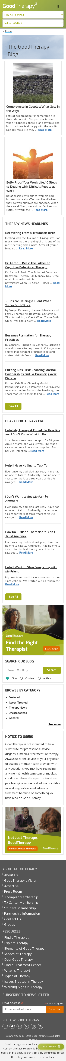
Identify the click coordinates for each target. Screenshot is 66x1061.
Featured (14, 697)
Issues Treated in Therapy (23, 981)
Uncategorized (18, 713)
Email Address (12, 1003)
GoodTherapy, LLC (41, 1036)
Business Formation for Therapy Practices (28, 338)
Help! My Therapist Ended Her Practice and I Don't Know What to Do (32, 432)
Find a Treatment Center (22, 965)
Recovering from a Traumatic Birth (30, 233)
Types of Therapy (17, 976)
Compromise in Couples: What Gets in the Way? (33, 109)
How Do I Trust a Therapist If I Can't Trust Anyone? (30, 534)
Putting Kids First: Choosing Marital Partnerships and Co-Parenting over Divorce (30, 374)
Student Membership (20, 908)
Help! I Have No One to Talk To (26, 466)
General (14, 718)
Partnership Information (22, 913)
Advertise (11, 886)
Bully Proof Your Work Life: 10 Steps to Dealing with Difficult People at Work (31, 187)
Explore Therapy (16, 943)
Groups (9, 924)
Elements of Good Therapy (24, 948)
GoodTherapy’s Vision (20, 880)
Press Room (13, 891)
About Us (11, 875)
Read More (45, 129)
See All (13, 406)
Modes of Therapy (18, 954)
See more (54, 724)
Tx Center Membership (21, 902)
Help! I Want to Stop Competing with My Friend (31, 569)
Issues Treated (18, 702)
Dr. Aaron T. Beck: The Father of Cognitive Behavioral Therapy (27, 265)
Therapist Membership (21, 897)
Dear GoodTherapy (18, 959)
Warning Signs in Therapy (23, 987)
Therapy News (18, 707)
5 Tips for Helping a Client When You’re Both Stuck (28, 303)
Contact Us (12, 919)
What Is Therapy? (17, 970)
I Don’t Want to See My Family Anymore (26, 499)
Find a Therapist (16, 937)
